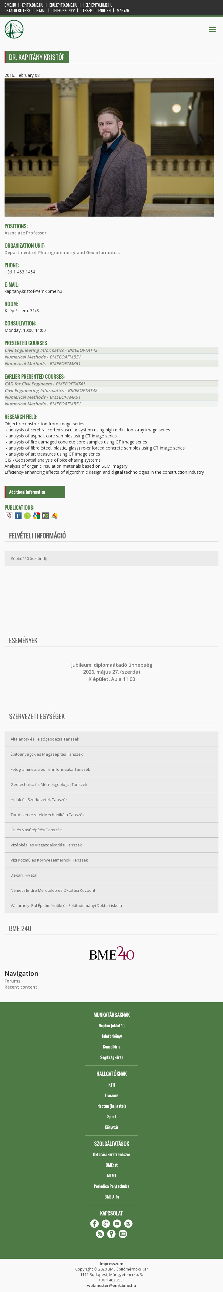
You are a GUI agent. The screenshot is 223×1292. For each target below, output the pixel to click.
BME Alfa (111, 1196)
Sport (111, 1116)
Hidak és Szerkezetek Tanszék (39, 799)
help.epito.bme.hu (98, 5)
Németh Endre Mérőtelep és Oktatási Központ (53, 890)
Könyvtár (111, 1127)
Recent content (21, 987)
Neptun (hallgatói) (111, 1106)
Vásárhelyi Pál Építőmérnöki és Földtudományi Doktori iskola (66, 905)
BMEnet (112, 1165)
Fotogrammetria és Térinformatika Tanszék (50, 769)
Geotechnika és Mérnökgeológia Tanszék (49, 784)
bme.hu (10, 5)
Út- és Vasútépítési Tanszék (36, 829)
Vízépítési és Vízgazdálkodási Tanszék (46, 845)
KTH (111, 1084)
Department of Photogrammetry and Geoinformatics (62, 252)
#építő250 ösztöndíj (29, 558)
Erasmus (111, 1095)
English (104, 10)
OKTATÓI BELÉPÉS (17, 10)
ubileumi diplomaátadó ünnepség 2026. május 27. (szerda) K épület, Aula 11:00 (112, 672)
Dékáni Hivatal (24, 875)
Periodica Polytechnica (111, 1186)
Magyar (123, 10)
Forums (12, 981)
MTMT (112, 1175)
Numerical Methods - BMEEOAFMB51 (43, 357)
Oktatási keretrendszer (111, 1154)
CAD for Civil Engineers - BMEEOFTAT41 (45, 384)
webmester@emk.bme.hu (111, 1285)
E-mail (41, 10)
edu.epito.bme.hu (63, 5)
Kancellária (111, 1046)
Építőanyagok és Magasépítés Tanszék (47, 754)
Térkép (86, 10)
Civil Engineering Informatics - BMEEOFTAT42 (51, 350)
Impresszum (111, 1263)
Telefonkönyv (63, 10)
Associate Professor (25, 233)
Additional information (27, 492)
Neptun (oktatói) (111, 1025)
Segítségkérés (111, 1057)
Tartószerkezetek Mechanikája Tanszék (48, 814)
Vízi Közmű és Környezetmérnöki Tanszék (49, 860)
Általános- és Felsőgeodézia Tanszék (45, 739)
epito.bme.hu (32, 5)
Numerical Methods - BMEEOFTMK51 (42, 363)
